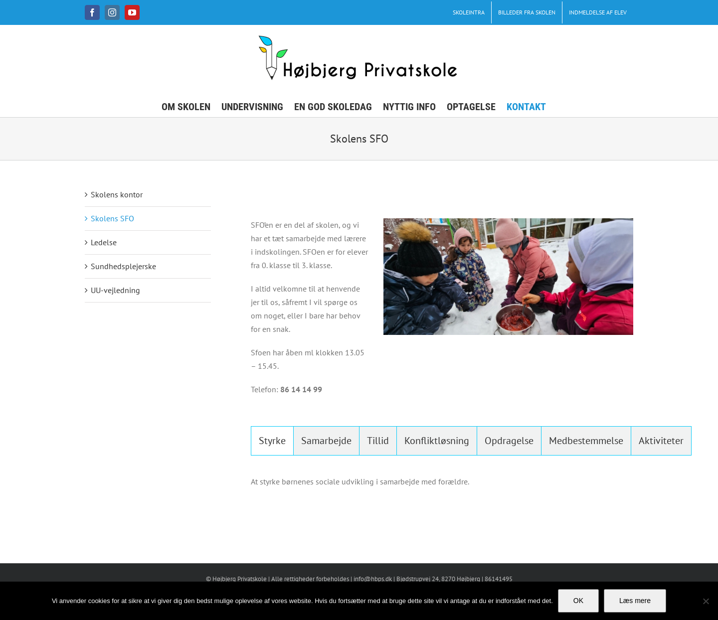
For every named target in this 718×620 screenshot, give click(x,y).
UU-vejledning (115, 290)
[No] (706, 601)
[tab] (272, 441)
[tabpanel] (442, 486)
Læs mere (635, 601)
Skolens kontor (117, 194)
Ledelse (104, 242)
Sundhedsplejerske (123, 266)
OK (578, 601)
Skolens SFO (112, 218)
